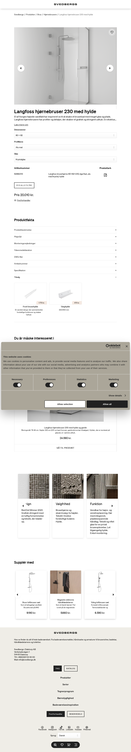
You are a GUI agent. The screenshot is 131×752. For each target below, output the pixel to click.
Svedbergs (19, 14)
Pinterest (87, 728)
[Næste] (110, 68)
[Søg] (55, 745)
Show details (115, 395)
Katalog (70, 668)
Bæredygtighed (65, 698)
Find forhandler (23, 200)
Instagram (52, 728)
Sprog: (53, 735)
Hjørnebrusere (50, 14)
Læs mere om (21, 124)
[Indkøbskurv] (69, 745)
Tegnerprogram (65, 691)
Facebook (42, 728)
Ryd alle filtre (24, 185)
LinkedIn (69, 728)
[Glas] (65, 159)
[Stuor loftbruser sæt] (31, 594)
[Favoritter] (62, 745)
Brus (39, 14)
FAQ (57, 668)
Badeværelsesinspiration (66, 704)
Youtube (78, 728)
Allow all (107, 404)
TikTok (61, 728)
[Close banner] (127, 346)
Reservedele (75, 714)
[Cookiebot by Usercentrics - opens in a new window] (107, 346)
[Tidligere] (21, 68)
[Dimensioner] (65, 135)
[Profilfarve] (65, 147)
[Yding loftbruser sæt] (100, 594)
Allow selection (65, 404)
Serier (65, 684)
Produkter (30, 14)
